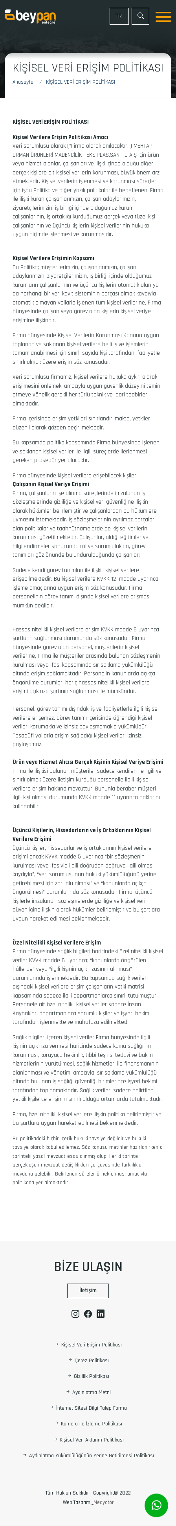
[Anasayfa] (27, 82)
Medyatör (104, 1502)
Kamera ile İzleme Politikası (88, 1424)
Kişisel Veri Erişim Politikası (88, 1344)
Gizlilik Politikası (88, 1376)
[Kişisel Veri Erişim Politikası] (80, 82)
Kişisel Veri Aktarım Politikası (88, 1439)
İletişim (88, 1290)
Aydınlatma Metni (88, 1392)
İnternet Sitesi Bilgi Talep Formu (88, 1408)
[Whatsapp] (156, 1505)
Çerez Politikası (88, 1360)
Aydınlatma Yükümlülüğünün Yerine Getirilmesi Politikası (88, 1456)
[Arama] (140, 16)
